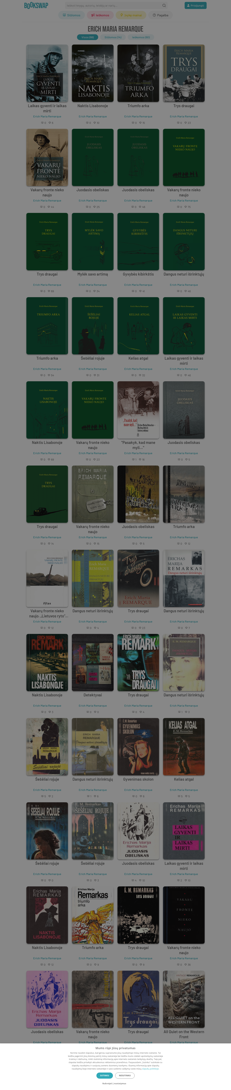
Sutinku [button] (104, 1075)
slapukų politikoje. (150, 1068)
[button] (115, 1083)
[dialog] (115, 1066)
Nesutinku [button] (125, 1075)
